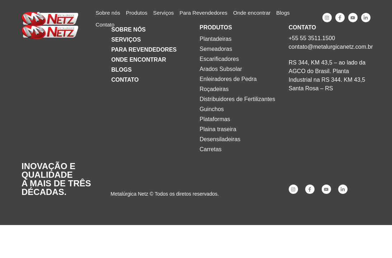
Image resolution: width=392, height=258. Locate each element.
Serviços (126, 40)
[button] (136, 13)
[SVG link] (50, 19)
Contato (124, 80)
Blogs (121, 70)
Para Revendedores (143, 50)
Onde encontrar (138, 60)
